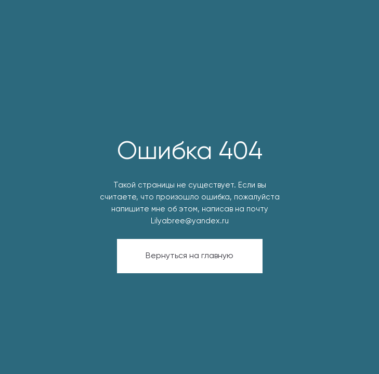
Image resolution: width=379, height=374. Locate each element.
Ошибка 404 (190, 152)
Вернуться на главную (189, 256)
